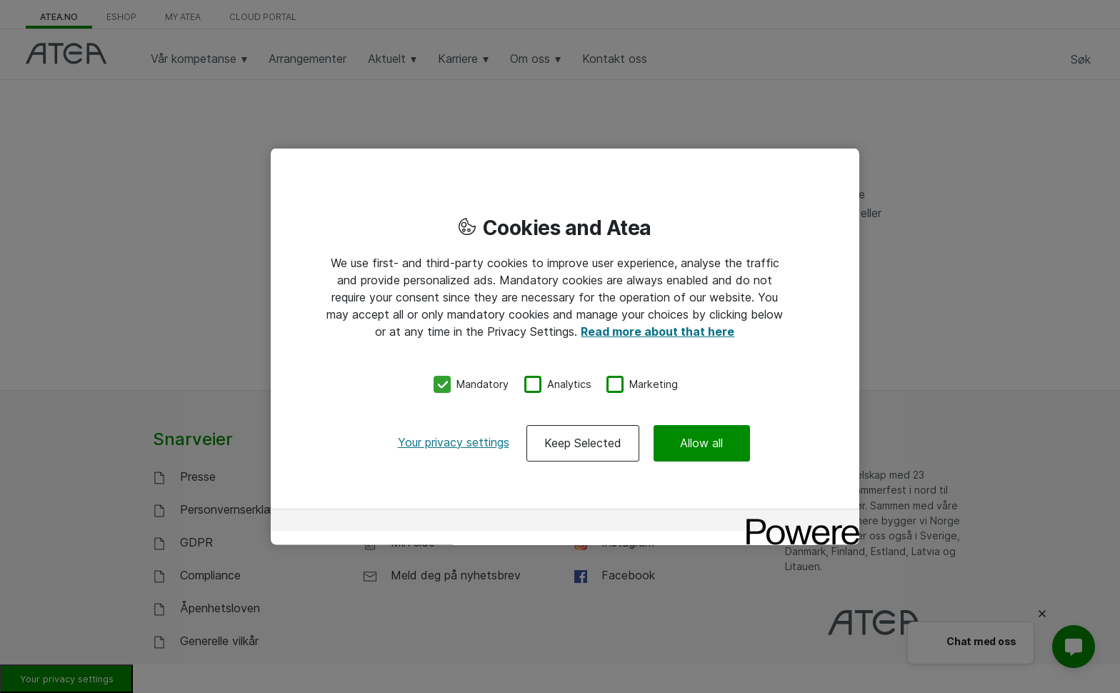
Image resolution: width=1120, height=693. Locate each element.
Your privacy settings (453, 441)
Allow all (701, 442)
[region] (565, 347)
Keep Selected (582, 442)
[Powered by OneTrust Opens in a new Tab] (798, 521)
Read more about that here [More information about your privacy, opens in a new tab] (657, 331)
